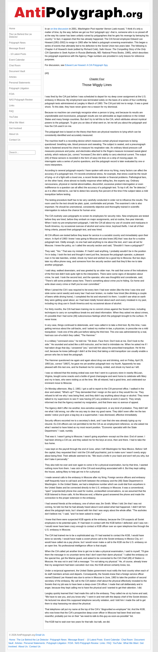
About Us (13, 134)
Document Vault (17, 71)
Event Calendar (17, 60)
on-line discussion (60, 29)
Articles (12, 77)
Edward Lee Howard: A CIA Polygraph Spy (86, 65)
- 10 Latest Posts (17, 54)
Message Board (17, 48)
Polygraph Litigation (19, 88)
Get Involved (15, 128)
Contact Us (14, 140)
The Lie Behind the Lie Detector (20, 35)
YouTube (13, 117)
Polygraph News (17, 42)
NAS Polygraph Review (21, 99)
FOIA (11, 94)
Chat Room (15, 65)
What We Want (16, 122)
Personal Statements (19, 82)
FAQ (11, 111)
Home (12, 28)
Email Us (40, 635)
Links (11, 105)
